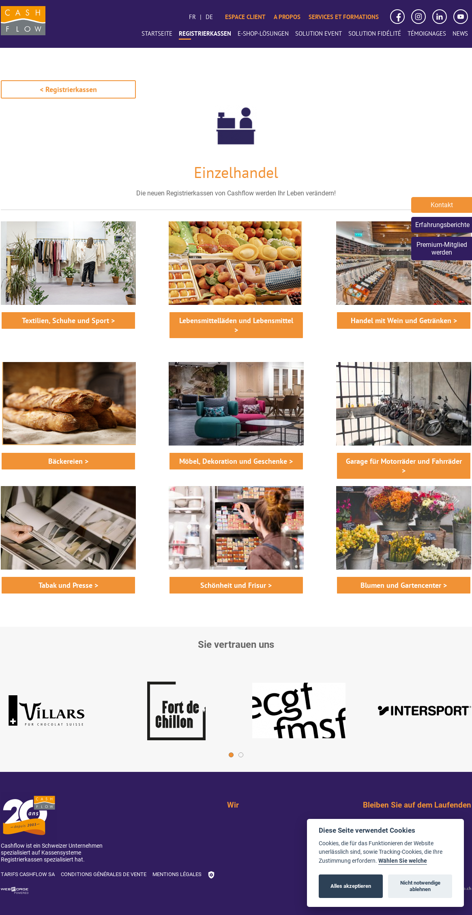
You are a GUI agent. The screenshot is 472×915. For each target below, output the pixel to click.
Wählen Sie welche (402, 860)
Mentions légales (177, 874)
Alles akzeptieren (350, 886)
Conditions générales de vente (103, 874)
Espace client (245, 17)
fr (192, 17)
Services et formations (344, 17)
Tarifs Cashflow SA (28, 874)
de (209, 17)
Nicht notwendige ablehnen (420, 886)
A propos (287, 17)
